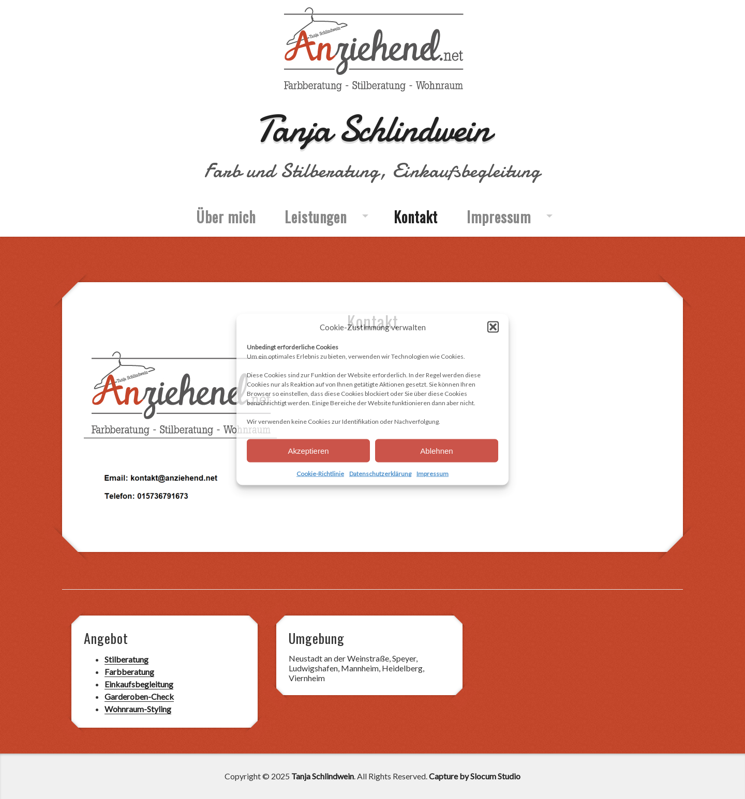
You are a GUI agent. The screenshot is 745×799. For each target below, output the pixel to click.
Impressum (432, 474)
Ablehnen (436, 450)
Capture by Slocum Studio (474, 776)
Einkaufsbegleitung (139, 684)
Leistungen (316, 216)
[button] (493, 327)
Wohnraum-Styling (138, 709)
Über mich (226, 216)
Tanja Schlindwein (372, 129)
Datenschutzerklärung (380, 474)
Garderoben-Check (139, 696)
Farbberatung (129, 672)
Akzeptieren (308, 450)
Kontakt (416, 216)
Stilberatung (126, 659)
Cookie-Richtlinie (320, 474)
